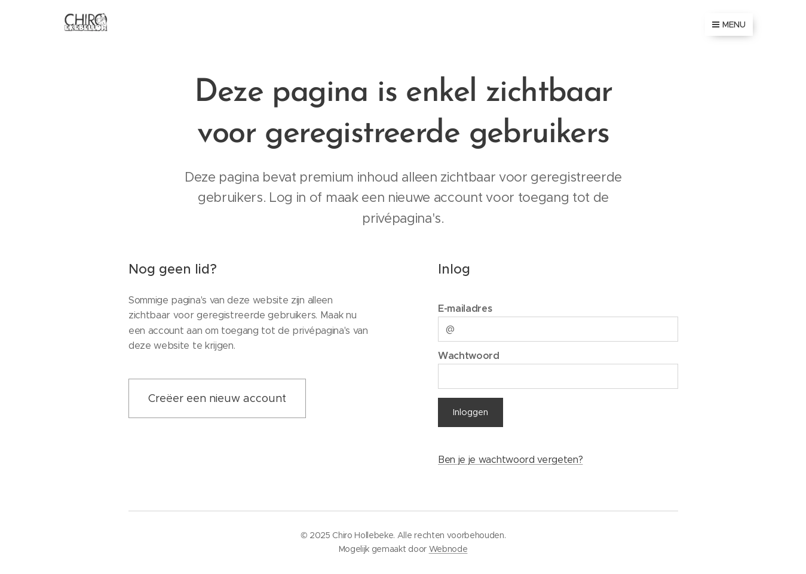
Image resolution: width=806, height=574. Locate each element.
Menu (729, 24)
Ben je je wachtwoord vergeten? (509, 459)
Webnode (448, 549)
